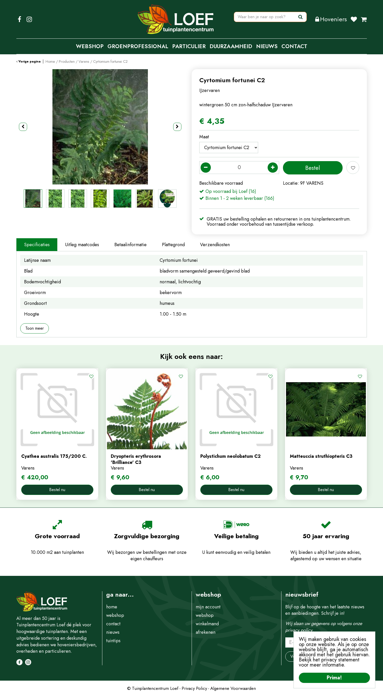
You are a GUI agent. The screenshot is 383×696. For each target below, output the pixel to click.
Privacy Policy (194, 688)
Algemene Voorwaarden (233, 688)
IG (29, 19)
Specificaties (37, 244)
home (111, 607)
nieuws (112, 632)
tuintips (113, 640)
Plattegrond (173, 244)
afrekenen (205, 632)
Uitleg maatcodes (82, 244)
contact (113, 623)
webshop (115, 615)
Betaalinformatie (130, 244)
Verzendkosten (215, 244)
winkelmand (207, 623)
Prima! (334, 677)
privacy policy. (299, 630)
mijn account (208, 607)
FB (19, 19)
